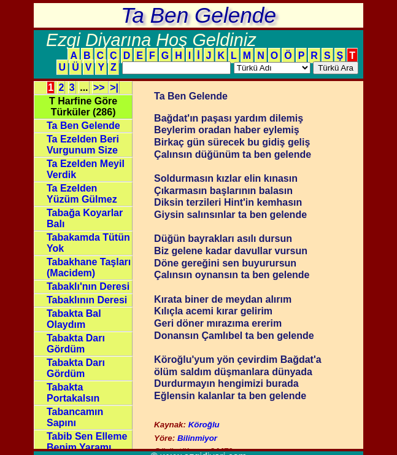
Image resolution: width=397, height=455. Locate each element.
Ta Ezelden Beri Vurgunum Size (83, 144)
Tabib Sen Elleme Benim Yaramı (87, 442)
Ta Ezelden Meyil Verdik (86, 169)
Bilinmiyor (197, 438)
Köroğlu (204, 424)
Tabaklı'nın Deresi (88, 286)
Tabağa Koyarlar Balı (85, 218)
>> (100, 87)
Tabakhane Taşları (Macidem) (89, 267)
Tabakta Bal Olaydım (74, 319)
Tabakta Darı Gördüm (76, 343)
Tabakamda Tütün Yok (88, 243)
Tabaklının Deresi (87, 300)
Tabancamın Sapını (75, 417)
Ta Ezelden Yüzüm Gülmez (82, 193)
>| (114, 87)
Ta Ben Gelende (83, 125)
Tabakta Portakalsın (73, 392)
